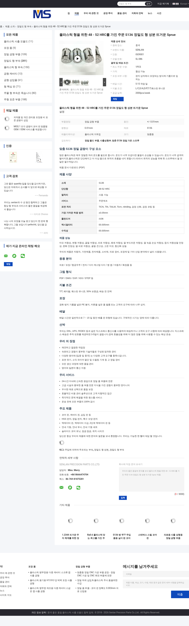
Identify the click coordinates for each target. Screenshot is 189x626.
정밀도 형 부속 (24, 26)
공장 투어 (108, 13)
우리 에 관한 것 (91, 13)
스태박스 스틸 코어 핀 (147, 536)
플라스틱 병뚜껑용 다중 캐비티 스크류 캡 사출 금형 (50, 574)
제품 (76, 13)
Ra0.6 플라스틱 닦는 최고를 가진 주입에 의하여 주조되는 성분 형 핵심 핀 (96, 537)
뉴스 (150, 13)
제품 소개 (9, 26)
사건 (159, 13)
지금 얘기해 (163, 3)
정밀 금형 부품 (12, 54)
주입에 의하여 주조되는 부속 (79, 449)
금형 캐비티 (10, 73)
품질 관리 (122, 13)
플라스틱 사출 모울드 (16, 41)
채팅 (115, 99)
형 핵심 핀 (9, 86)
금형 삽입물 (10, 80)
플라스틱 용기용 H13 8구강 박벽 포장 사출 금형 (51, 582)
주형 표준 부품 (12, 99)
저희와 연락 (137, 13)
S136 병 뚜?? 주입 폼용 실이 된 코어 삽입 (122, 537)
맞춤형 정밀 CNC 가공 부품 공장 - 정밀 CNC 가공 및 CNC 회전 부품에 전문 (96, 574)
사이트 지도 (6, 595)
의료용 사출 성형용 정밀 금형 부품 (173, 536)
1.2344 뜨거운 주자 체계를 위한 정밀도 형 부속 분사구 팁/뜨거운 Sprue (70, 537)
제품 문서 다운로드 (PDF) (72, 167)
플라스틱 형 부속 (13, 67)
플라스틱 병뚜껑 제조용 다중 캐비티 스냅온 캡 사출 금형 (50, 590)
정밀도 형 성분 (101, 449)
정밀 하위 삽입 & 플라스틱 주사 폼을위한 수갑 (97, 582)
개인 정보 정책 (39, 612)
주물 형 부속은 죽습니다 (17, 93)
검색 (148, 4)
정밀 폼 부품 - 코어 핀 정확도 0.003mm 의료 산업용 (97, 590)
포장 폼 (8, 47)
